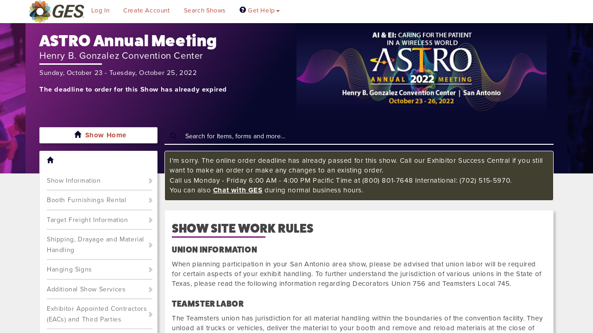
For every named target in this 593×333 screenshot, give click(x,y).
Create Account (146, 10)
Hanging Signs (69, 269)
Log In (100, 10)
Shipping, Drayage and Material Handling (95, 244)
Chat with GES (238, 190)
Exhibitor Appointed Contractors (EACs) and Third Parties (97, 314)
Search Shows (205, 10)
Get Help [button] (260, 10)
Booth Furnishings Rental (86, 200)
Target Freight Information (87, 220)
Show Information (74, 181)
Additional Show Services (86, 289)
